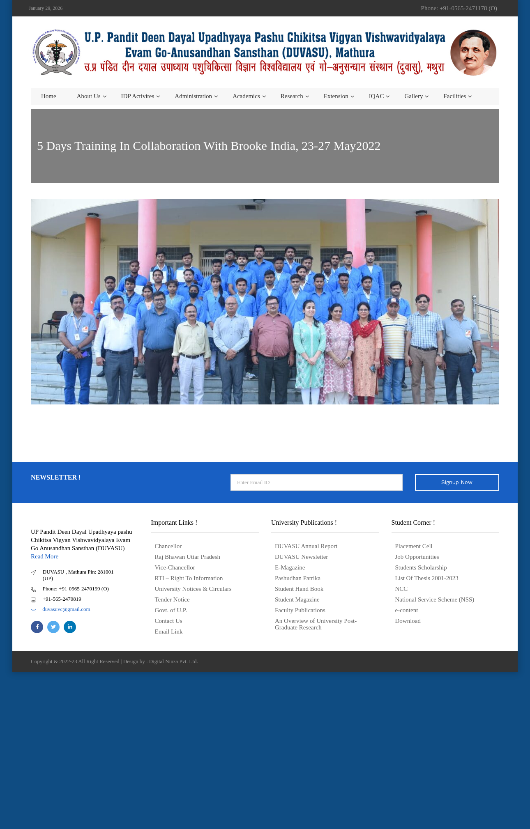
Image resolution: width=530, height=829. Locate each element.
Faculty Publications (300, 610)
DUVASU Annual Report (306, 546)
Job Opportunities (417, 556)
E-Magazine (290, 567)
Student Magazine (297, 599)
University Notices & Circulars (193, 589)
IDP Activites (137, 96)
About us (89, 96)
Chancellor (168, 546)
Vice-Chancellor (175, 567)
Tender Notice (172, 599)
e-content (406, 610)
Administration (193, 96)
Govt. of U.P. (171, 610)
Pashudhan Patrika (297, 578)
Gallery (413, 96)
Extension (336, 96)
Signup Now (456, 482)
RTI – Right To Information (189, 578)
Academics (246, 96)
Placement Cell (414, 546)
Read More (44, 556)
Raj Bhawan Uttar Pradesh (188, 556)
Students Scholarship (421, 567)
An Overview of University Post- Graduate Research (316, 624)
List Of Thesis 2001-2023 (427, 578)
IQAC (376, 96)
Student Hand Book (299, 589)
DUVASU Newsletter (301, 556)
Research (292, 96)
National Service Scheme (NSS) (435, 599)
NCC (401, 589)
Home (48, 96)
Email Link (169, 631)
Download (408, 621)
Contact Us (168, 621)
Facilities (454, 96)
